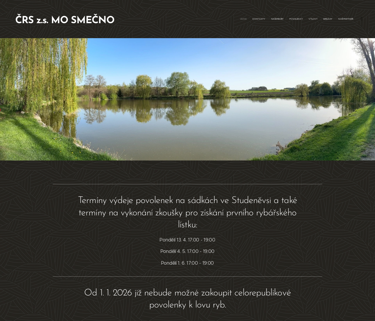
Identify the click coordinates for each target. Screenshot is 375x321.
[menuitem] (317, 19)
